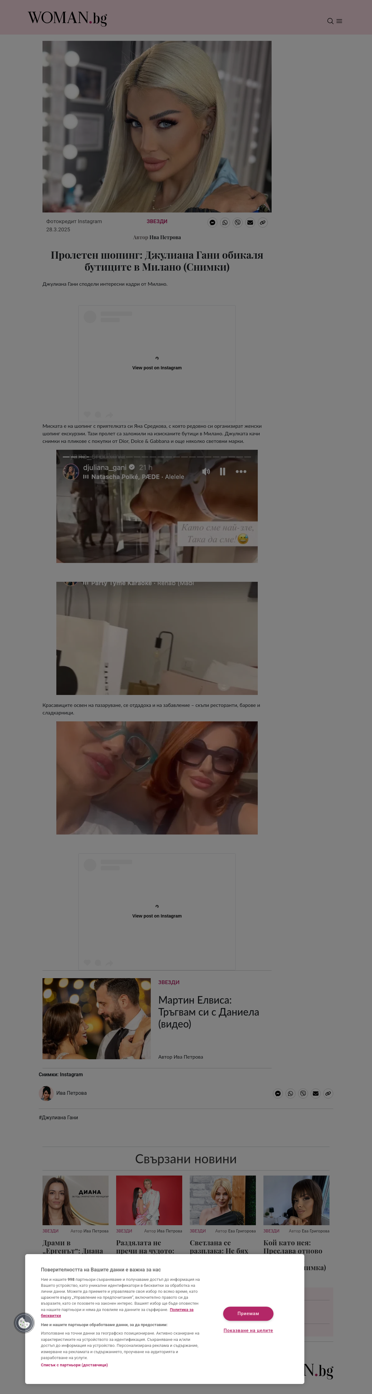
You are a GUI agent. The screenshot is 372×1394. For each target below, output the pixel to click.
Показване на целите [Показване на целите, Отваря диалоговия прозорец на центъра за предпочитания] (248, 1330)
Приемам (248, 1314)
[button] (24, 1323)
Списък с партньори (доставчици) (74, 1365)
